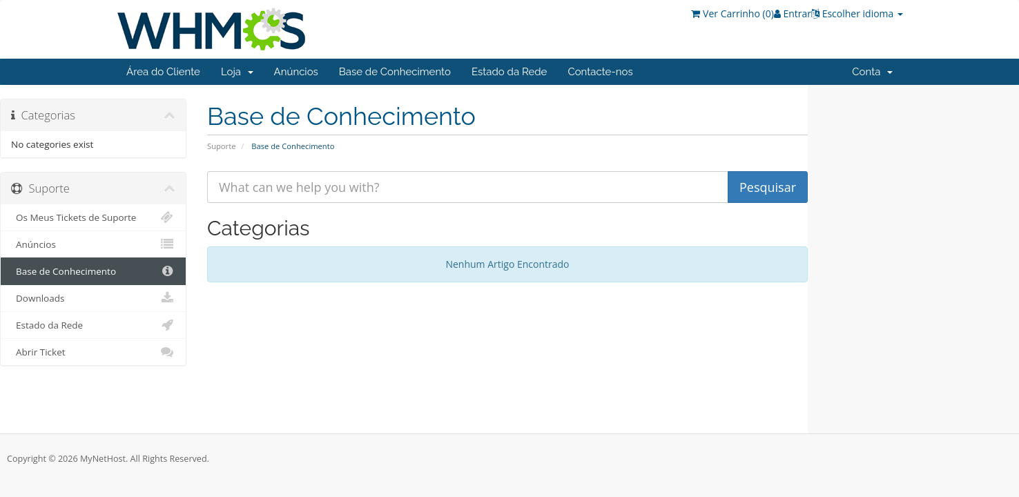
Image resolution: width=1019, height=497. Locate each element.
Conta (872, 72)
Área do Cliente (163, 72)
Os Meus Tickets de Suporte (93, 217)
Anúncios (296, 72)
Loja (237, 72)
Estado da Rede (509, 72)
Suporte (221, 146)
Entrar (792, 13)
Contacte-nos (599, 72)
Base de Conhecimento (395, 72)
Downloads (93, 298)
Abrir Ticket (93, 352)
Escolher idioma (857, 13)
